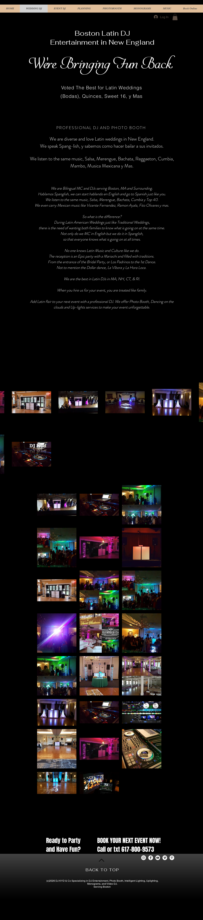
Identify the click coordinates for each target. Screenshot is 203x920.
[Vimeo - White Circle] (164, 857)
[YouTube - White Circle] (157, 857)
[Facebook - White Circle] (150, 857)
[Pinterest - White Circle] (172, 857)
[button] (175, 17)
